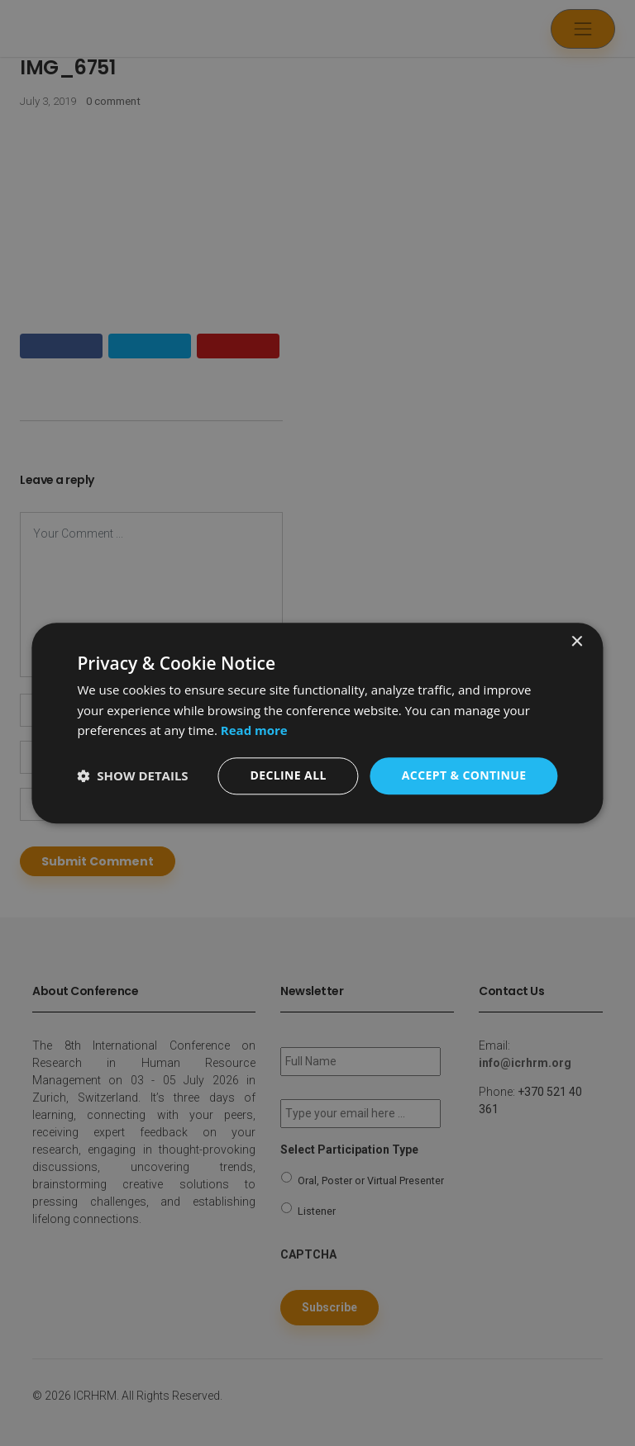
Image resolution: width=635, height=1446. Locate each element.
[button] (132, 776)
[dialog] (317, 723)
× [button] (577, 642)
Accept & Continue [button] (464, 775)
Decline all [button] (288, 775)
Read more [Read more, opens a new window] (254, 731)
